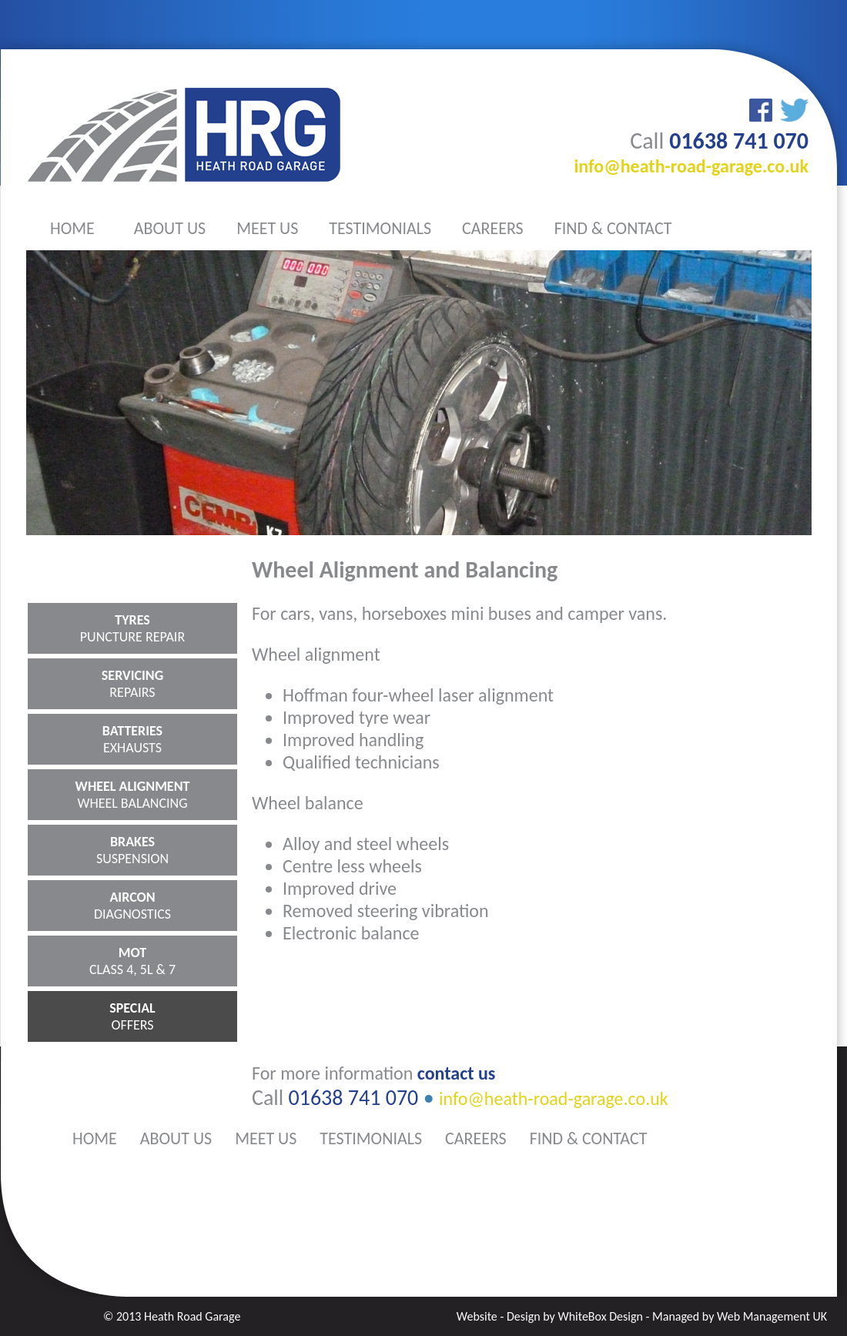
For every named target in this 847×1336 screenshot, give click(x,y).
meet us (267, 228)
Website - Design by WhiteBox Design (550, 1316)
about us (170, 228)
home (72, 228)
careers (493, 228)
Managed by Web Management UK (739, 1316)
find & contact (613, 228)
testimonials (380, 228)
